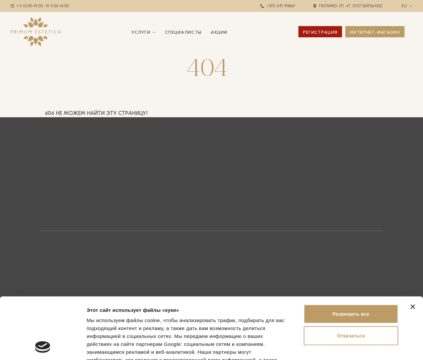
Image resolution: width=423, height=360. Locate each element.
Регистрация (320, 32)
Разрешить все (350, 256)
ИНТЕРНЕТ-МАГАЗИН (375, 32)
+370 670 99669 (281, 6)
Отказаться (351, 278)
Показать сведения (111, 347)
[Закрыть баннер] (412, 249)
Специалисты (183, 32)
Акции (219, 32)
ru (404, 6)
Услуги (141, 32)
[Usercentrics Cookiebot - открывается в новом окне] (43, 347)
